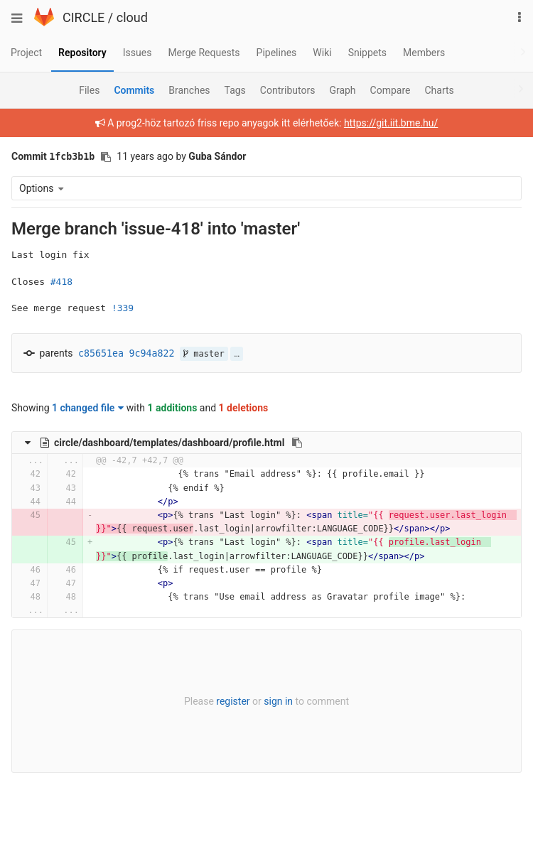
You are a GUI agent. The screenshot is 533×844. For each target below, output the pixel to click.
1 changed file (88, 407)
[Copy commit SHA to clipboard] (105, 157)
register (232, 701)
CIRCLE (83, 17)
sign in (278, 701)
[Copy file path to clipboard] (297, 442)
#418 (61, 281)
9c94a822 (152, 353)
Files (89, 90)
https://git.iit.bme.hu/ (391, 123)
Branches (189, 90)
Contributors (288, 90)
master (204, 354)
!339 (123, 308)
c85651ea (101, 353)
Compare (390, 90)
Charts (438, 90)
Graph (342, 90)
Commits (134, 90)
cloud (132, 17)
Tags (235, 90)
